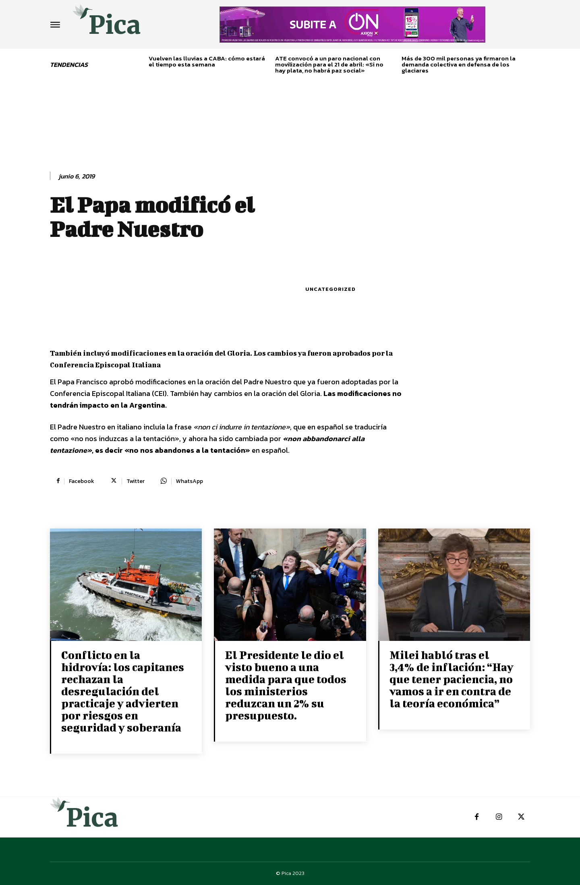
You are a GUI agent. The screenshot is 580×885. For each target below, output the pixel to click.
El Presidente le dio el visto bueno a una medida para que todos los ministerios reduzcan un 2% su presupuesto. (285, 685)
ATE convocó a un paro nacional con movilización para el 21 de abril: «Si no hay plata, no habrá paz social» (329, 64)
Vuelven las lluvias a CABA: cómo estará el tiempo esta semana (207, 61)
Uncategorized (330, 289)
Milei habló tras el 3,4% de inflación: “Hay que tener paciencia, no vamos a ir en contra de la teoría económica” (451, 679)
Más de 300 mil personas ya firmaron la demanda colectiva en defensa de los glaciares (459, 64)
